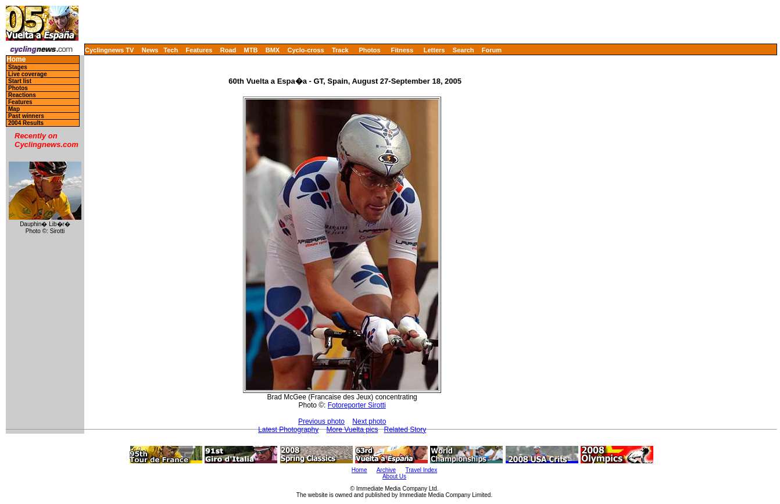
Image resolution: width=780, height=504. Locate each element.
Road (228, 50)
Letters (434, 50)
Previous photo (321, 421)
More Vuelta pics (352, 430)
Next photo (369, 421)
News (150, 50)
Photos (369, 50)
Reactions (22, 95)
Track (340, 50)
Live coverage (27, 74)
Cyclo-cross (306, 50)
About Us (394, 476)
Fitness (402, 50)
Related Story (405, 430)
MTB (251, 50)
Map (14, 109)
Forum (492, 50)
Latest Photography (288, 430)
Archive (386, 470)
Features (199, 50)
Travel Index (422, 470)
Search (463, 50)
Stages (17, 67)
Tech (170, 50)
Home (16, 59)
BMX (273, 50)
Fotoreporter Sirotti (357, 405)
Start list (19, 81)
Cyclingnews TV (109, 50)
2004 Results (26, 123)
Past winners (26, 116)
